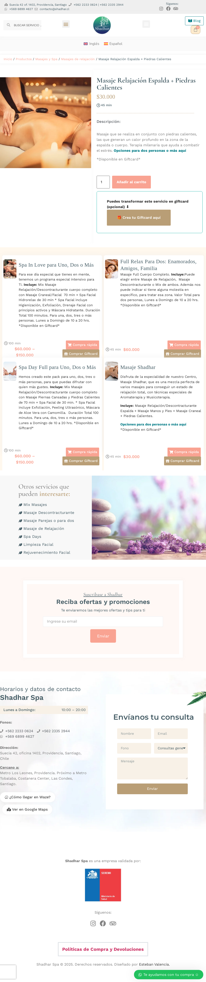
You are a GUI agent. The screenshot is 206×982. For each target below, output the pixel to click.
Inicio (8, 59)
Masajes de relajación (78, 59)
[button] (66, 24)
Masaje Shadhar (138, 367)
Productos (24, 59)
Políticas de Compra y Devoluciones (103, 949)
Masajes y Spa (46, 59)
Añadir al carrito (131, 182)
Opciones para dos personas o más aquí (149, 150)
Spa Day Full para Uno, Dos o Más (57, 367)
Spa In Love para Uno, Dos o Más (56, 265)
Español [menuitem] (115, 43)
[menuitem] (91, 44)
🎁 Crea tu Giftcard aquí (139, 217)
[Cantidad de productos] (103, 182)
